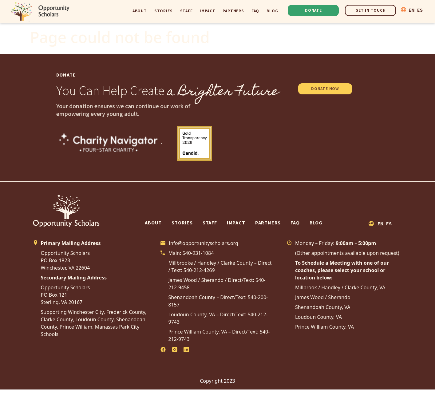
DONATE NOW (325, 88)
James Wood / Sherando (322, 297)
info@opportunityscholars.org (203, 243)
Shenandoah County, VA (322, 307)
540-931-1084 (198, 253)
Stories (163, 11)
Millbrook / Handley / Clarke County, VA (340, 287)
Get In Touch (370, 10)
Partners (233, 11)
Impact (208, 11)
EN (412, 10)
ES (420, 10)
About (139, 11)
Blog (272, 11)
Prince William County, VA (324, 326)
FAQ (255, 11)
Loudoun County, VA (318, 317)
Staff (186, 11)
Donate (313, 10)
